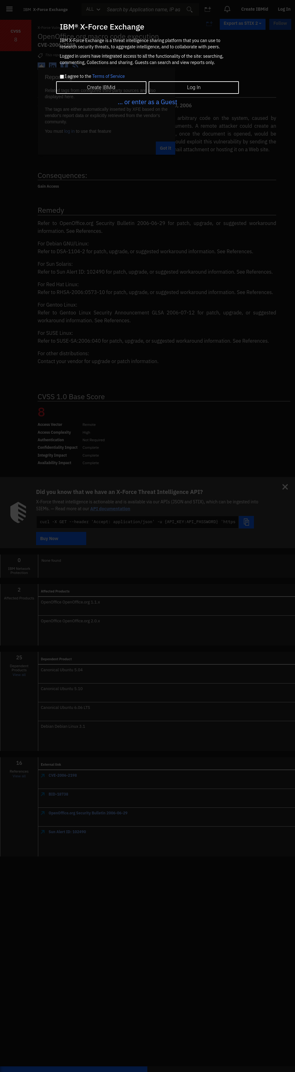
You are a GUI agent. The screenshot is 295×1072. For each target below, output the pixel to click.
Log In (194, 87)
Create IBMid (101, 87)
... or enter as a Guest (147, 102)
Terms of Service (108, 76)
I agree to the (95, 76)
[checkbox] (62, 77)
